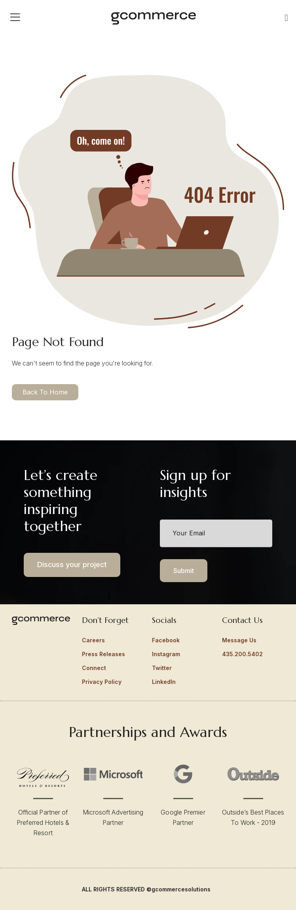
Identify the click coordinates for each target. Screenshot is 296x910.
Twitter (162, 667)
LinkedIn (164, 681)
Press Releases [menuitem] (103, 654)
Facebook (166, 640)
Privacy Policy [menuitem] (101, 681)
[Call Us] (286, 17)
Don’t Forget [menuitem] (105, 620)
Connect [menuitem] (94, 667)
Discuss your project (72, 564)
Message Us (239, 640)
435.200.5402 (242, 654)
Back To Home (45, 392)
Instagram (166, 654)
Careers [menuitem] (93, 640)
